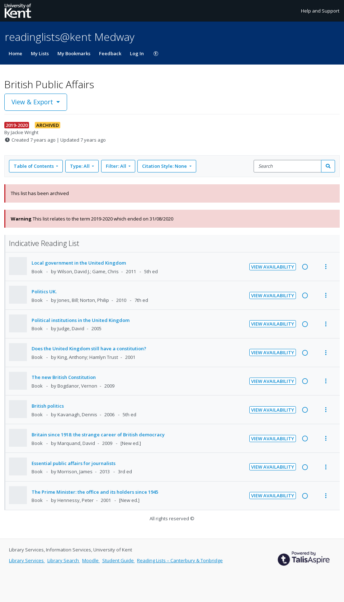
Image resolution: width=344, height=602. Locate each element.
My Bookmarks (73, 53)
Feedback (110, 53)
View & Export (33, 102)
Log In (137, 53)
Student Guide (118, 560)
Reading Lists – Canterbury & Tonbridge (180, 560)
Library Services (27, 560)
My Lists (40, 53)
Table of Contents (34, 166)
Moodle (91, 560)
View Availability (272, 267)
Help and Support (320, 11)
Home (15, 53)
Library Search (63, 560)
